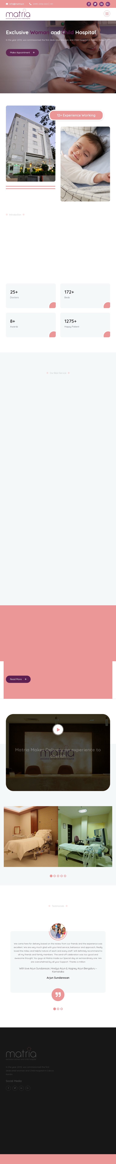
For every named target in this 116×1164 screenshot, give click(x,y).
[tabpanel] (58, 50)
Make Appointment (22, 53)
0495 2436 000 (38, 4)
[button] (51, 876)
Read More (18, 679)
